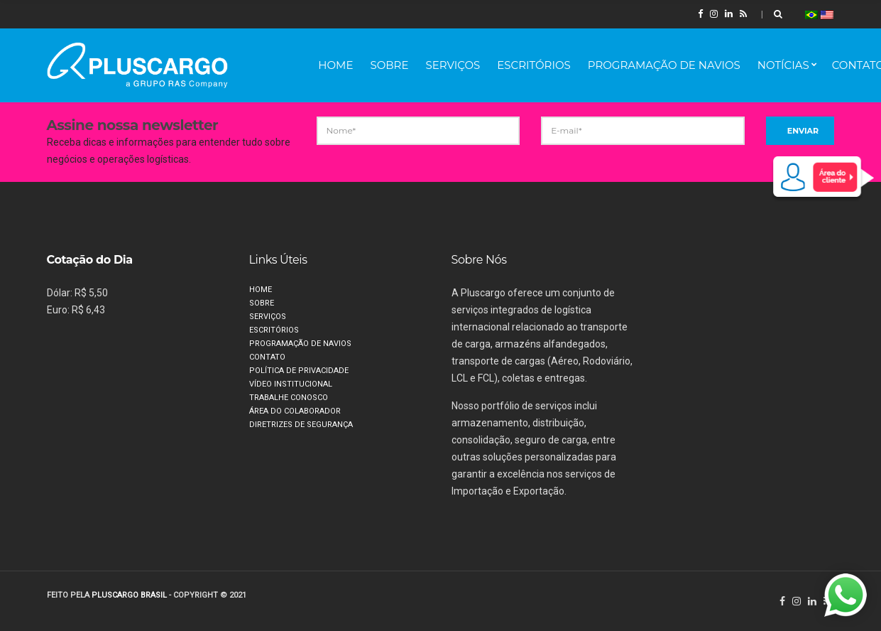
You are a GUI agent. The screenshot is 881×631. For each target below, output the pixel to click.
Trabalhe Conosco (288, 397)
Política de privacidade (299, 370)
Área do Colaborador (295, 411)
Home (335, 65)
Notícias (783, 65)
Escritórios (534, 65)
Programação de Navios (664, 65)
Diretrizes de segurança (301, 424)
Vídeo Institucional (290, 384)
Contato (267, 357)
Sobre (389, 65)
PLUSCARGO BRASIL (129, 595)
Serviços (452, 65)
